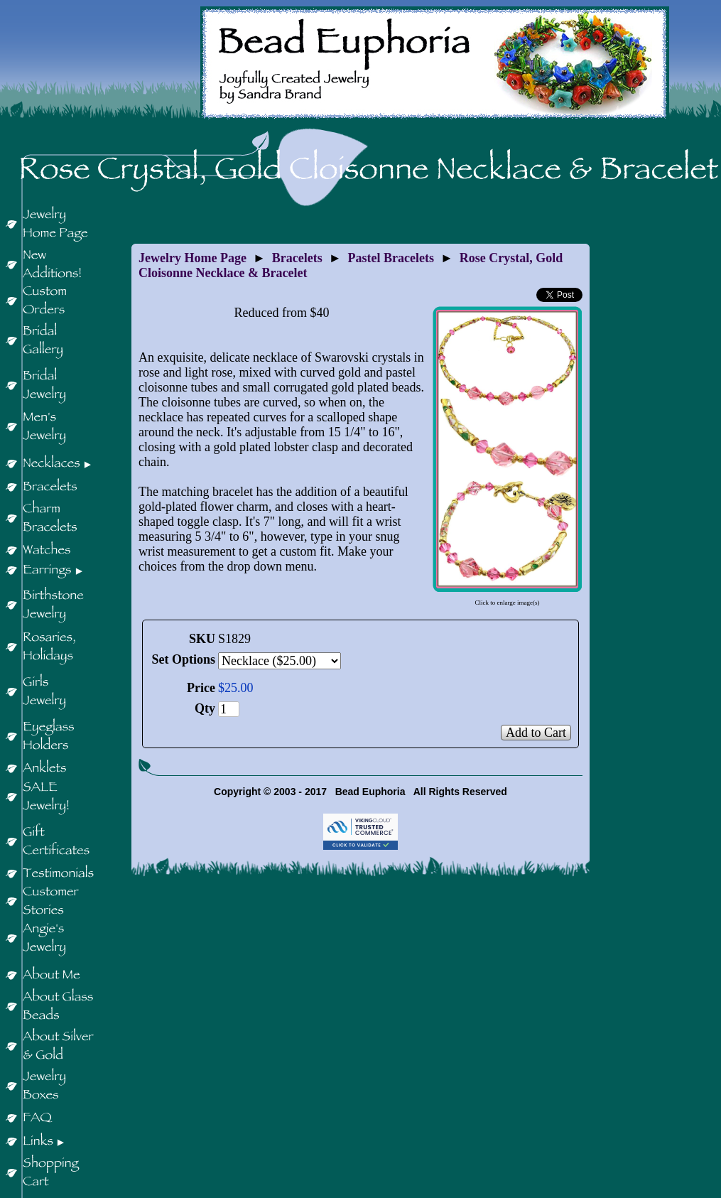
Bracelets (297, 258)
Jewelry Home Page (192, 258)
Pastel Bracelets (391, 258)
